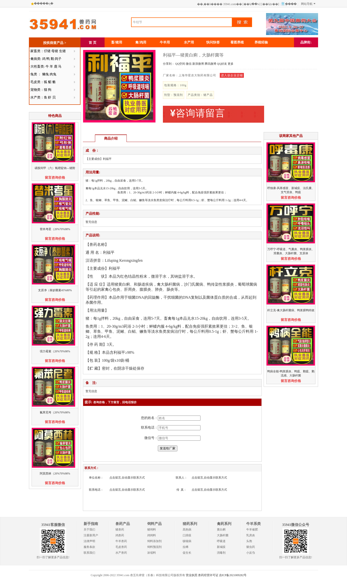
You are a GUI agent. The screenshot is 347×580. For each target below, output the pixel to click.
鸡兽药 (119, 535)
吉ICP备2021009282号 (233, 575)
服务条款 (89, 547)
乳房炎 (250, 535)
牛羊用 (165, 42)
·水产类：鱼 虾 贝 (42, 97)
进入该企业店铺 (232, 75)
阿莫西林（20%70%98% (55, 473)
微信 (189, 63)
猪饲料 (151, 529)
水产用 (189, 42)
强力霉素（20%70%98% (55, 351)
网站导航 (308, 4)
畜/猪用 (116, 42)
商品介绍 (111, 138)
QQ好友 (222, 63)
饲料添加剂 (154, 541)
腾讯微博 (210, 63)
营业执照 (191, 575)
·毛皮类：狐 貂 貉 (42, 82)
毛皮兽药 (121, 547)
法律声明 (89, 541)
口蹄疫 (187, 535)
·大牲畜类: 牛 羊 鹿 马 (45, 66)
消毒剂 (221, 552)
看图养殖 (237, 42)
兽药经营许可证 (208, 575)
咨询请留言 (197, 113)
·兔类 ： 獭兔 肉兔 (42, 74)
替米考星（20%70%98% (55, 229)
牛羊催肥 (252, 529)
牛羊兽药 (121, 541)
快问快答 (213, 42)
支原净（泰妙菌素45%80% (55, 290)
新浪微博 (198, 63)
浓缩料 (151, 552)
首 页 (92, 42)
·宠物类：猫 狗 (40, 90)
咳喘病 (187, 541)
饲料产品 (154, 524)
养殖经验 (261, 42)
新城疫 (221, 547)
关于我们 (89, 529)
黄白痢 (221, 529)
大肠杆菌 (222, 535)
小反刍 (250, 552)
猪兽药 (119, 529)
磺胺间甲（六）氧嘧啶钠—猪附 (55, 168)
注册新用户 (91, 535)
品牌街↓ (306, 42)
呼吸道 (221, 541)
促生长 (187, 552)
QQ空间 (180, 63)
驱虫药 (250, 547)
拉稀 (185, 547)
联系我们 (89, 552)
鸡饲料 (151, 535)
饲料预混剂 (154, 547)
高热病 (187, 529)
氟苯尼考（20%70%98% (55, 412)
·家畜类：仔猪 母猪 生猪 (47, 51)
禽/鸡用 (140, 42)
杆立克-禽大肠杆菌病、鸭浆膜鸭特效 (290, 310)
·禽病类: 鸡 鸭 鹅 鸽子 (45, 59)
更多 (231, 63)
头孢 (249, 541)
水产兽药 (121, 552)
